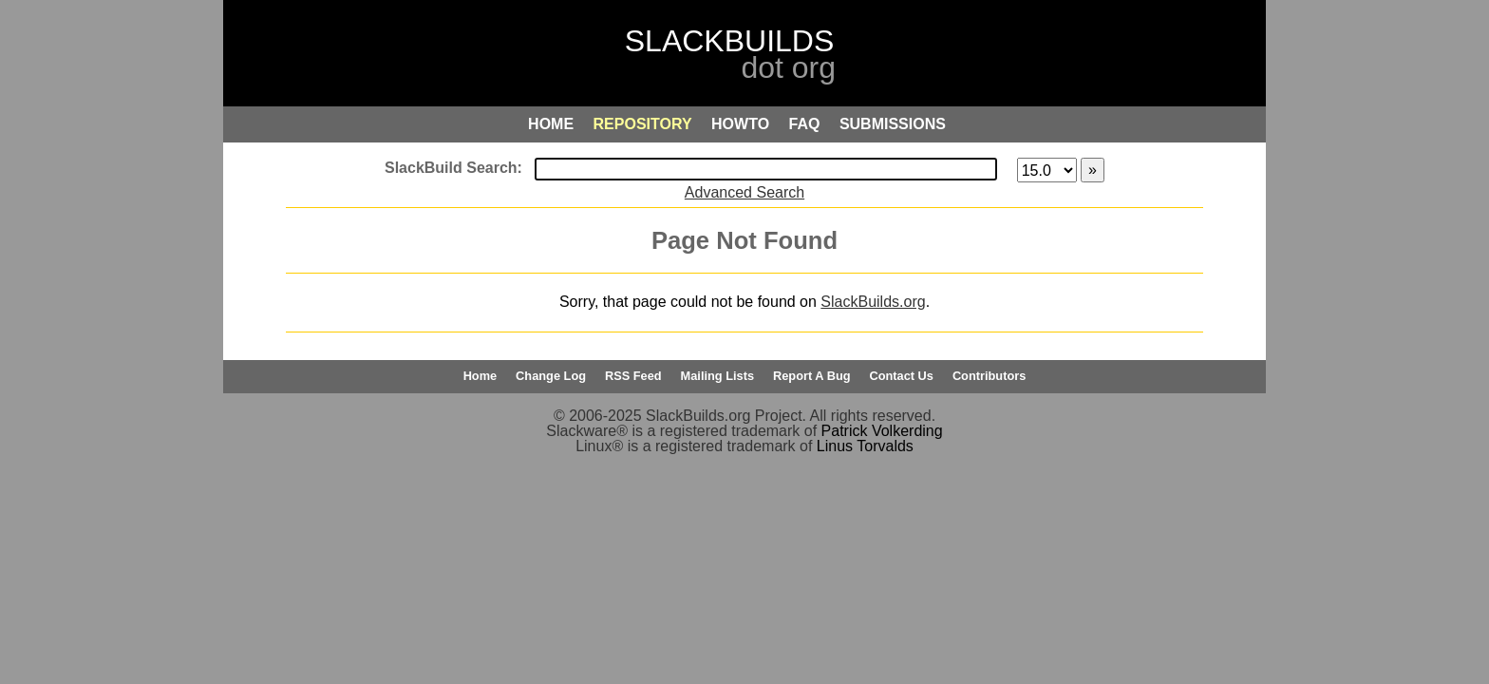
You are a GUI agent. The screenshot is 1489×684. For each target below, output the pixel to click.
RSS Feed (633, 376)
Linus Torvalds (865, 446)
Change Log (551, 376)
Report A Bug (812, 376)
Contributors (989, 376)
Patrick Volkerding (882, 431)
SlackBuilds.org (872, 302)
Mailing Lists (718, 376)
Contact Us (901, 376)
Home (480, 376)
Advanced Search (744, 192)
